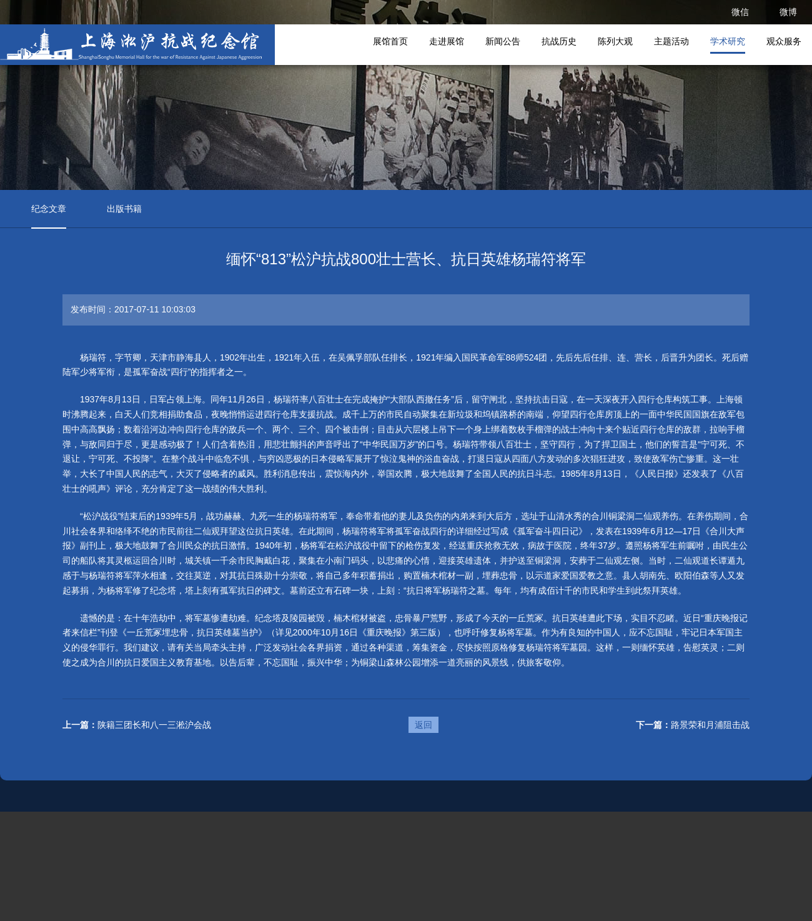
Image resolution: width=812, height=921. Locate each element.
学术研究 (727, 41)
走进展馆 (446, 41)
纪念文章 (48, 209)
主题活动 (671, 41)
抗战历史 (559, 41)
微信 (740, 12)
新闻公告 (502, 41)
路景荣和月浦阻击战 (710, 725)
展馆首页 (390, 41)
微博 (788, 12)
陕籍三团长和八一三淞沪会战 (154, 725)
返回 (423, 725)
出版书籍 (124, 209)
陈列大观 (615, 41)
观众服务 (783, 41)
